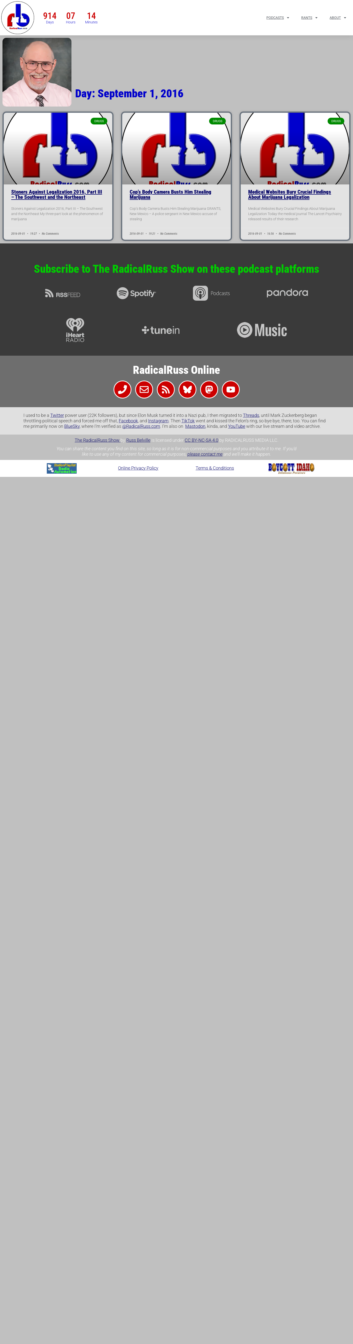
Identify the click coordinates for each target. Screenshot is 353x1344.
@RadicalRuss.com (141, 426)
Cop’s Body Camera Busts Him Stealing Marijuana (170, 194)
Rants (309, 17)
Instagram (158, 420)
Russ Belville (138, 440)
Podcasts (278, 17)
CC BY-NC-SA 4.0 (201, 440)
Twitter (57, 415)
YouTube (236, 426)
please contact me (205, 454)
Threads (251, 415)
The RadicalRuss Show (97, 440)
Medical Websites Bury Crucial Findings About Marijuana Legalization (289, 194)
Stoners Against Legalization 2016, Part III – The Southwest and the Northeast (56, 194)
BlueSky (72, 426)
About (338, 17)
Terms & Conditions (215, 468)
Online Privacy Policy (138, 468)
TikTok (188, 420)
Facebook (128, 420)
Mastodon (195, 426)
